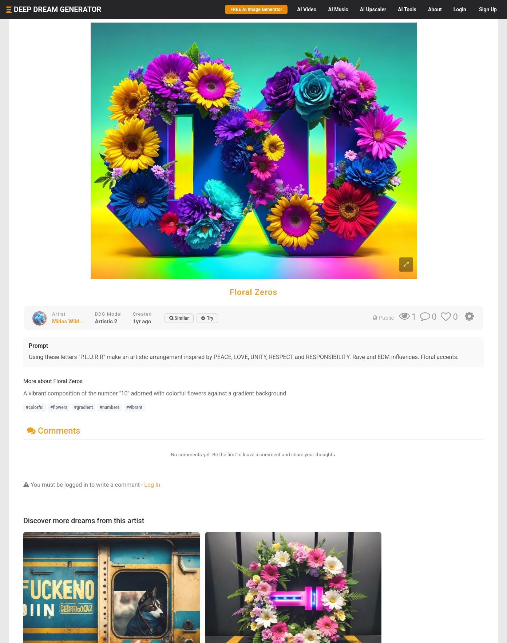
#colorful (35, 407)
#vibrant (134, 407)
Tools (407, 9)
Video (306, 9)
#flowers (58, 407)
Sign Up (488, 9)
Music (338, 9)
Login (459, 9)
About (435, 9)
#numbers (110, 407)
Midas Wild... (68, 321)
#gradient (83, 407)
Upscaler (373, 9)
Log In (152, 484)
